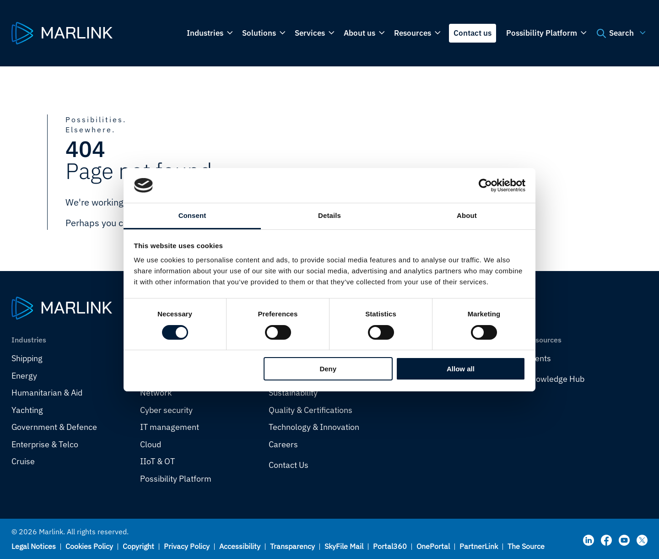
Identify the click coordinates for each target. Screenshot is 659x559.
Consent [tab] (192, 215)
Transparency (292, 546)
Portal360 (390, 546)
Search (620, 33)
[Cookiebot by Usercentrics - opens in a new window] (485, 185)
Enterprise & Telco (44, 444)
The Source (526, 546)
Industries (209, 33)
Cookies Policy (89, 546)
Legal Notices (33, 546)
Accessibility (239, 546)
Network (156, 392)
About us (363, 33)
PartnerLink (478, 546)
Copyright (138, 546)
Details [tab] (329, 215)
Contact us (473, 33)
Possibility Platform (545, 33)
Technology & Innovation (314, 427)
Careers (283, 444)
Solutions (263, 33)
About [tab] (467, 215)
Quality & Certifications (310, 410)
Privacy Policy (187, 546)
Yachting (27, 410)
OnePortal (433, 546)
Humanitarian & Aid (46, 392)
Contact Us (288, 465)
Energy (24, 375)
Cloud (150, 444)
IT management (169, 427)
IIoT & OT (157, 461)
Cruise (23, 461)
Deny (327, 369)
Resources (416, 33)
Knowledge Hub (555, 379)
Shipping (27, 358)
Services (314, 33)
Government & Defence (54, 427)
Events (538, 358)
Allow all (461, 369)
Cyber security (166, 410)
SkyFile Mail (343, 546)
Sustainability (293, 392)
